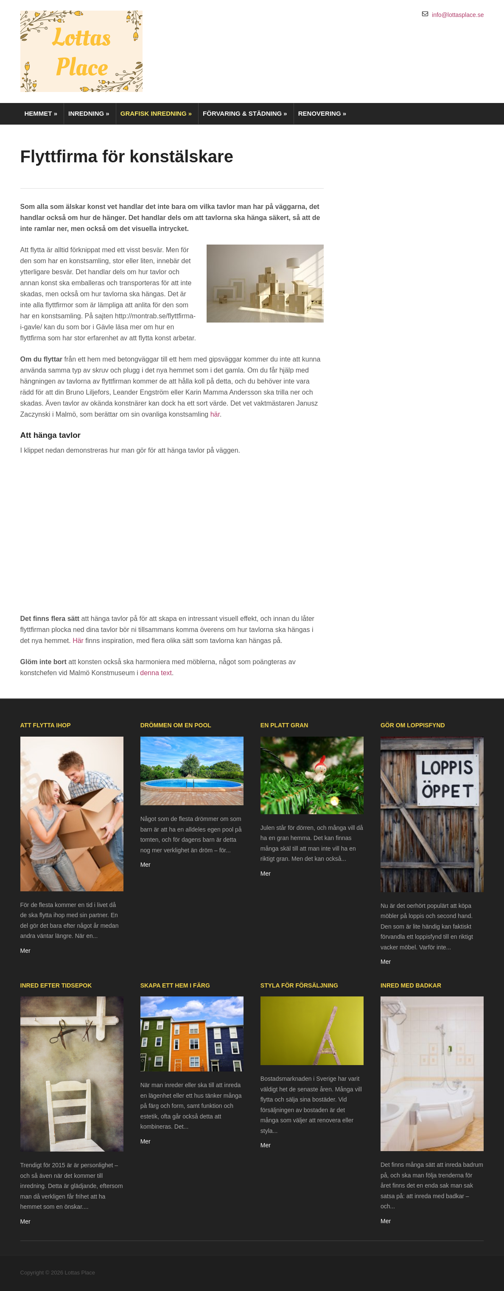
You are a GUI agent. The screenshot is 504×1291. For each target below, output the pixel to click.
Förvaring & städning (245, 113)
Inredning (88, 113)
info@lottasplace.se (458, 14)
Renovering (322, 113)
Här (78, 640)
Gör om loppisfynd (413, 725)
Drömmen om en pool (175, 725)
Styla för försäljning (299, 985)
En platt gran (284, 725)
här (215, 414)
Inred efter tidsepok (56, 985)
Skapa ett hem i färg (175, 985)
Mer (25, 950)
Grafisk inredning (156, 113)
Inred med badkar (411, 985)
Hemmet (41, 113)
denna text (156, 672)
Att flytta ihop (45, 725)
